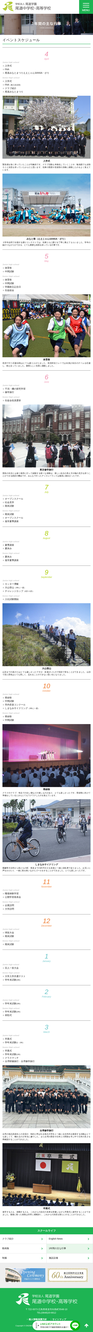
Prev (2, 1275)
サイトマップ (59, 1319)
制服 (4, 1258)
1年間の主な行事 (57, 1248)
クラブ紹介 (8, 1238)
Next (90, 1275)
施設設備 (53, 1258)
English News (56, 1238)
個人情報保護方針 (38, 1319)
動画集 (5, 1248)
